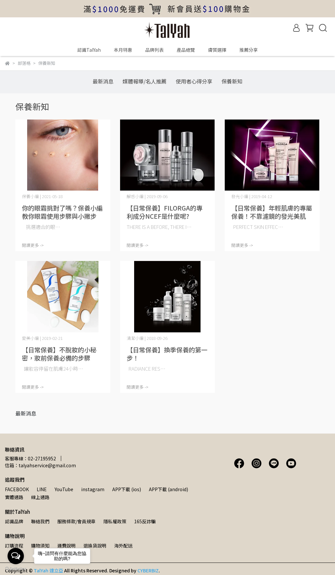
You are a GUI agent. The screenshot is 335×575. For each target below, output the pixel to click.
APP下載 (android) (168, 489)
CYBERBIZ (148, 570)
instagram (92, 489)
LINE (42, 489)
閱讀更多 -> (33, 245)
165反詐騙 (145, 521)
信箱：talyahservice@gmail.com (40, 465)
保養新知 (231, 81)
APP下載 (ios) (126, 489)
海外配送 (123, 545)
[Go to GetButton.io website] (15, 568)
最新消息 (103, 81)
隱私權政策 (114, 521)
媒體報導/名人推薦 (145, 81)
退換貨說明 (94, 545)
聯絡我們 (40, 521)
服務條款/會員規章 (76, 521)
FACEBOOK (17, 489)
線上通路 (40, 497)
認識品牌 (14, 521)
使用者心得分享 (194, 81)
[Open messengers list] (16, 556)
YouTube (64, 489)
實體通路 (14, 497)
